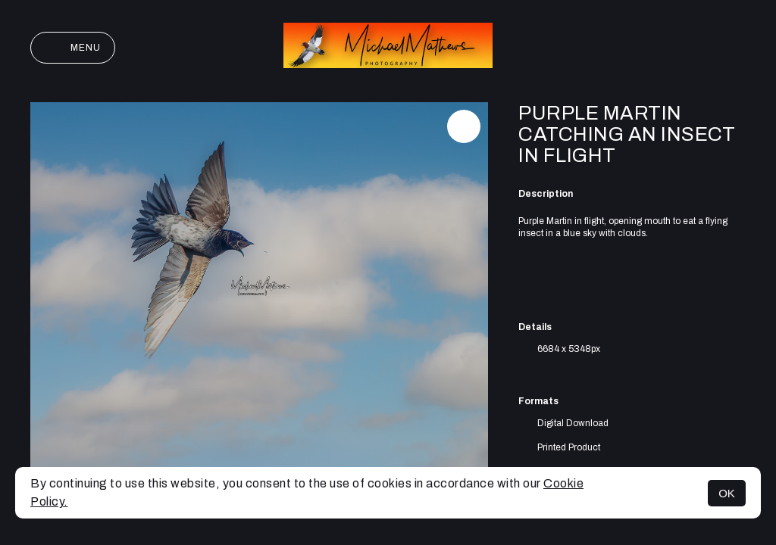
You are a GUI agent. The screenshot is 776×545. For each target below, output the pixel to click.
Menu (73, 48)
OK (726, 493)
